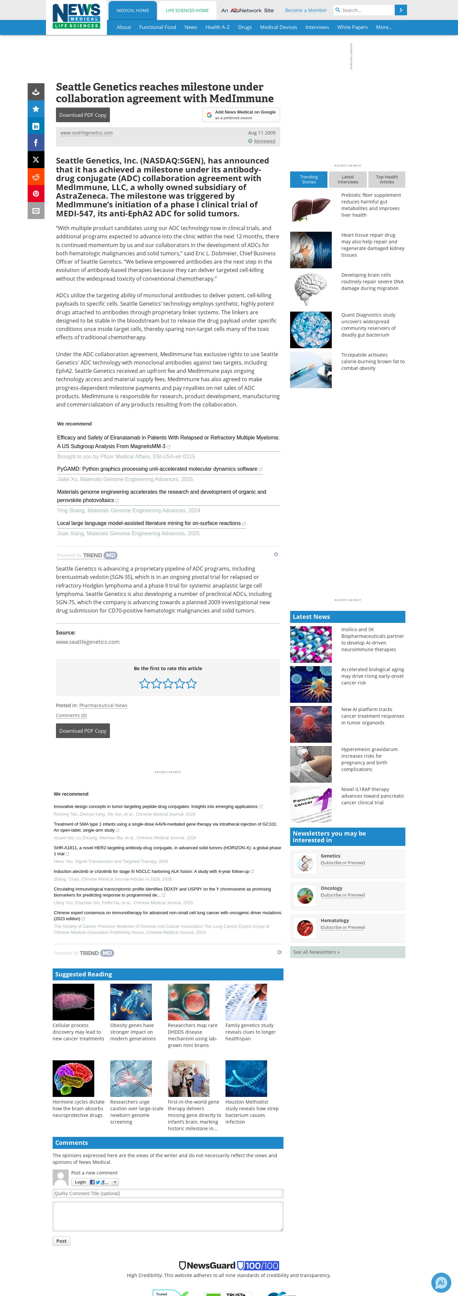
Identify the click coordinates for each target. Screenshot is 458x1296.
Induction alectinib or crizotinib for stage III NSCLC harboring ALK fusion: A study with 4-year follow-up (154, 872)
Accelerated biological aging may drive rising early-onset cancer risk (372, 676)
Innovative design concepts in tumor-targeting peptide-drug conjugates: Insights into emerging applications (158, 807)
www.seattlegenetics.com (87, 133)
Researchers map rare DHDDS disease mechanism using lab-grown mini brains (193, 1035)
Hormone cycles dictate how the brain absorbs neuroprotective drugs (79, 1108)
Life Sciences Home (187, 10)
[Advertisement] (168, 756)
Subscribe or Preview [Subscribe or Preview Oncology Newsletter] (342, 895)
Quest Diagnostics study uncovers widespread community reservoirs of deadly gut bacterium (368, 325)
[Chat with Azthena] (441, 1283)
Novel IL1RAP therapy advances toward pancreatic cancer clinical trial (372, 796)
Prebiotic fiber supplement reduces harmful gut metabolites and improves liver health (371, 205)
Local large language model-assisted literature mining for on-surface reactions (151, 524)
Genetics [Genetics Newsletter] (330, 856)
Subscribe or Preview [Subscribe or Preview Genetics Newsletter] (342, 863)
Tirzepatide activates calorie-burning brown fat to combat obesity (373, 361)
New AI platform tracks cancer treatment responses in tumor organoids (372, 716)
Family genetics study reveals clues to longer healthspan (251, 1032)
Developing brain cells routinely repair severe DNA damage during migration (372, 281)
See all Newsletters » (316, 952)
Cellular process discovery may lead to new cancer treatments (78, 1032)
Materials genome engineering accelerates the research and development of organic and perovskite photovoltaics (161, 497)
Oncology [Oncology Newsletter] (331, 888)
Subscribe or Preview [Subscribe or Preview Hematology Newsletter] (342, 927)
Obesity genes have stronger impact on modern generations (133, 1032)
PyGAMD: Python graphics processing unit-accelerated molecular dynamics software (160, 470)
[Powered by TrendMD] (87, 555)
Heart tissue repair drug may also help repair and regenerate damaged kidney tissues (372, 245)
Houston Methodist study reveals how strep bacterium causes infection (252, 1112)
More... (384, 27)
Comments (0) (71, 715)
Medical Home (133, 10)
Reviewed (261, 141)
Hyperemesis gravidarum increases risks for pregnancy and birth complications (369, 759)
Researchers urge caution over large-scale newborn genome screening (137, 1112)
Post (61, 1241)
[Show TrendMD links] (276, 554)
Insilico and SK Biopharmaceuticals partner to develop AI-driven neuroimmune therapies (372, 639)
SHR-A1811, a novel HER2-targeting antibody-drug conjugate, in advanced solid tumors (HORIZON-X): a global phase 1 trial (167, 851)
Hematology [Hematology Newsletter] (335, 920)
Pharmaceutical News (103, 705)
